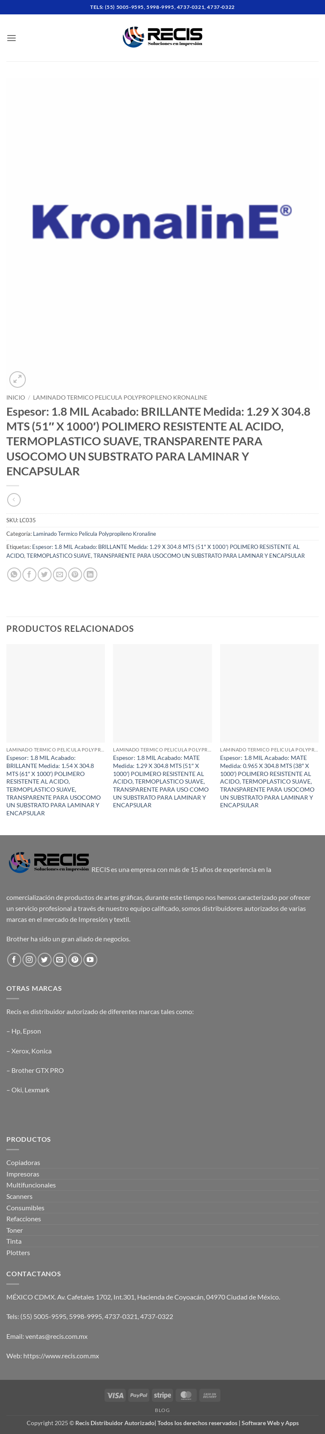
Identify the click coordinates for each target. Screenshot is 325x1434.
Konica (41, 1051)
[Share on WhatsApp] (14, 574)
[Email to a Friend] (60, 574)
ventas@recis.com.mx (56, 1336)
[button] (11, 37)
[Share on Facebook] (29, 574)
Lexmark (37, 1090)
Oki (16, 1090)
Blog (162, 1410)
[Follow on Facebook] (14, 960)
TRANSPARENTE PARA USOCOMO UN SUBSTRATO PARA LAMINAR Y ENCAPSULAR (199, 555)
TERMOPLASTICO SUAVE (59, 555)
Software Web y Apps (270, 1422)
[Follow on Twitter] (45, 960)
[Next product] (13, 499)
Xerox (20, 1051)
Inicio (15, 397)
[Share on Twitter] (45, 574)
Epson (32, 1031)
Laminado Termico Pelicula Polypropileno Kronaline (120, 397)
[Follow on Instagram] (29, 960)
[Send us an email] (60, 960)
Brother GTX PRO (37, 1070)
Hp (15, 1031)
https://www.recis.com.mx (61, 1356)
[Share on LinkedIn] (90, 574)
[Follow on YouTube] (90, 960)
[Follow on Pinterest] (75, 960)
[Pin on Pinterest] (75, 574)
